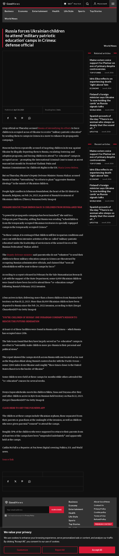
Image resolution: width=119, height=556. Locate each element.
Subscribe (57, 517)
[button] (87, 3)
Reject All (60, 550)
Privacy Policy (29, 523)
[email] (27, 517)
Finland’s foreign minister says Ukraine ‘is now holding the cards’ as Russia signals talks (102, 90)
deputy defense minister (19, 255)
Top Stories (95, 67)
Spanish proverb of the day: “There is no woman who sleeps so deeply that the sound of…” (101, 105)
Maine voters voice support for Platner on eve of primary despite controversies (102, 62)
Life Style (94, 112)
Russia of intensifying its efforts (54, 128)
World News (110, 45)
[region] (59, 542)
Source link (8, 467)
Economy (94, 81)
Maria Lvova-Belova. (68, 167)
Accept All (97, 550)
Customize (22, 550)
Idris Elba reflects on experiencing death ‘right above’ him (100, 75)
